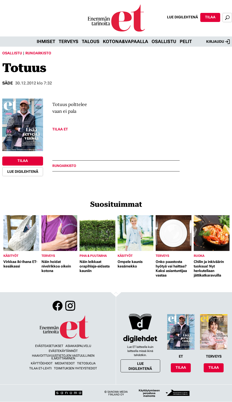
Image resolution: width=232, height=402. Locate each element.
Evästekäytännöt (63, 351)
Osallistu (164, 41)
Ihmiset (46, 41)
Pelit (186, 41)
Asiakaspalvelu (78, 346)
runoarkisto (64, 166)
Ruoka (199, 256)
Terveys (68, 41)
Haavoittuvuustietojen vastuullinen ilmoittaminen (63, 357)
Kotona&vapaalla (125, 41)
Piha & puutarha (93, 256)
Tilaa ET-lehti (40, 368)
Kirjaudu (218, 41)
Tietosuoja (86, 363)
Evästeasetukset (49, 346)
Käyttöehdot (42, 363)
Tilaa (210, 17)
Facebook (58, 306)
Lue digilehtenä (182, 17)
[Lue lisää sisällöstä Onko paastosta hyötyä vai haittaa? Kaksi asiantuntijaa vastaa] (173, 233)
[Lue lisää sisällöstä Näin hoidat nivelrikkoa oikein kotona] (59, 233)
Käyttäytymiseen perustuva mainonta (149, 393)
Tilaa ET (60, 129)
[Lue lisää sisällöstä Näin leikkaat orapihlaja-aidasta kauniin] (97, 233)
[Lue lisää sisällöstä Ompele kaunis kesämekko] (135, 233)
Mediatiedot (65, 363)
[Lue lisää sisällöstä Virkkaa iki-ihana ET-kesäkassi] (21, 233)
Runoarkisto (38, 53)
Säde (7, 83)
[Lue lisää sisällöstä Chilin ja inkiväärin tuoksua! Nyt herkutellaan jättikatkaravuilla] (212, 233)
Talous (90, 41)
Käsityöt (10, 256)
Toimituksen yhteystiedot (75, 368)
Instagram (70, 306)
